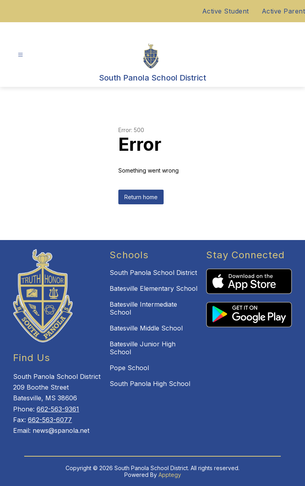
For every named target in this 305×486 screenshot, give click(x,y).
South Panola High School (150, 384)
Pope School (129, 368)
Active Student (225, 11)
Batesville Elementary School (153, 288)
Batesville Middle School (146, 328)
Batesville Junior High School (143, 348)
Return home (141, 197)
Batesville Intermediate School (143, 308)
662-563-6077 (50, 420)
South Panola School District (153, 273)
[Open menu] (20, 55)
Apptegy (169, 474)
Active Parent (283, 11)
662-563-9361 (58, 409)
